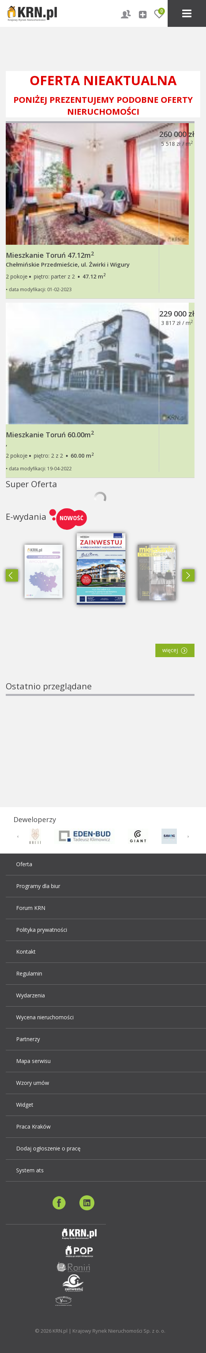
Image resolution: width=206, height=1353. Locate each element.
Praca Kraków (33, 1126)
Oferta (24, 864)
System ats (30, 1170)
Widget (24, 1104)
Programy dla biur (38, 886)
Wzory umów (32, 1082)
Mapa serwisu (33, 1061)
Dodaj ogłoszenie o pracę (48, 1148)
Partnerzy (28, 1039)
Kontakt (26, 951)
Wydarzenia (30, 995)
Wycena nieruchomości (45, 1017)
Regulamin (29, 973)
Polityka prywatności (41, 929)
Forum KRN (30, 907)
